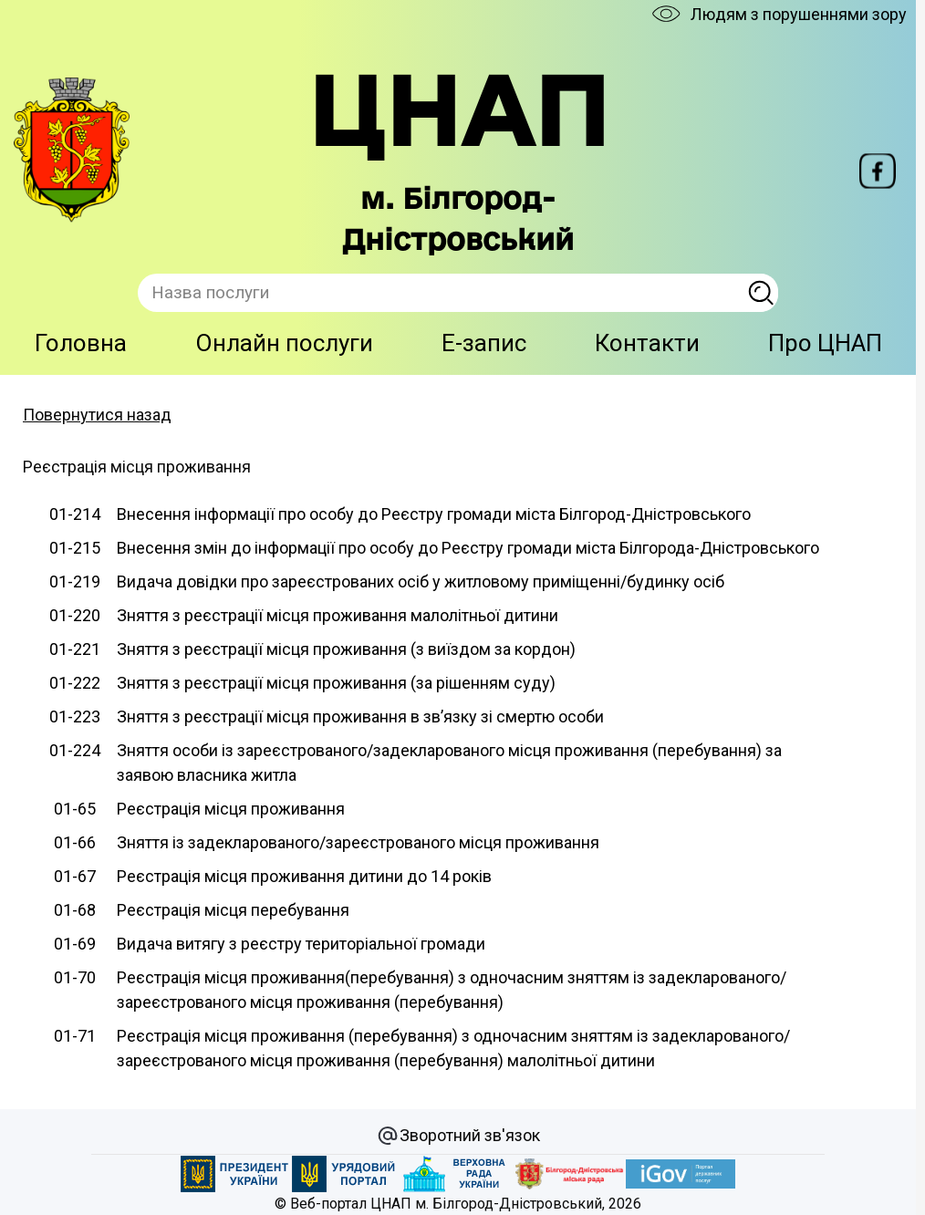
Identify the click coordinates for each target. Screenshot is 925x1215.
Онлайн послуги (284, 343)
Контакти (647, 343)
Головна (81, 343)
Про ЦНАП (825, 343)
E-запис (484, 343)
